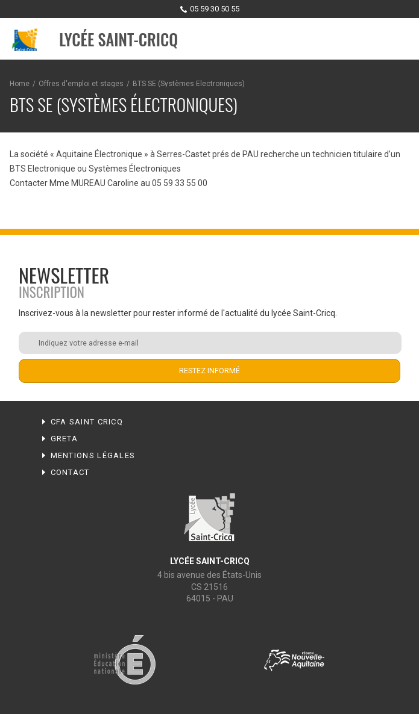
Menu (398, 40)
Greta (64, 438)
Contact (70, 472)
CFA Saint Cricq (87, 421)
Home (20, 83)
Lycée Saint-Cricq (118, 39)
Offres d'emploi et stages (81, 83)
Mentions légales (93, 455)
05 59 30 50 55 (214, 8)
